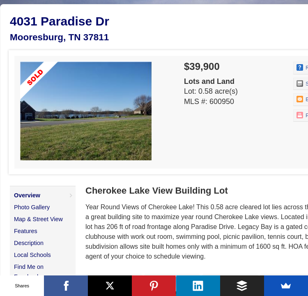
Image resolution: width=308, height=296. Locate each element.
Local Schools (32, 255)
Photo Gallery (32, 207)
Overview (27, 195)
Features (25, 231)
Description (29, 243)
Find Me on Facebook (29, 272)
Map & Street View (38, 219)
